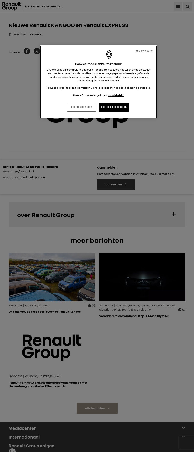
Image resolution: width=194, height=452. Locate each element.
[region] (98, 81)
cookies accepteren (114, 106)
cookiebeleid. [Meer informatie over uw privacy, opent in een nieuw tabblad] (116, 95)
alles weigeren (145, 50)
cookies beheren (82, 106)
